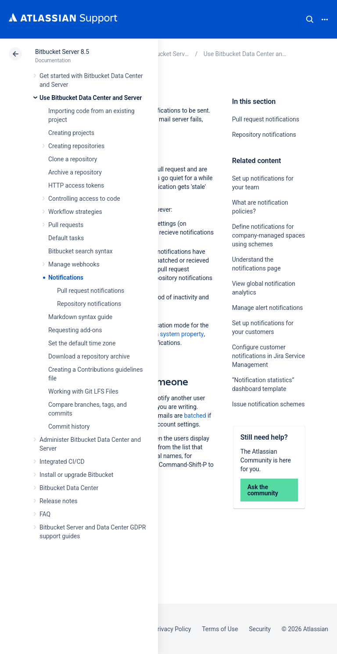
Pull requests (65, 224)
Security (260, 629)
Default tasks (66, 238)
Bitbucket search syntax (80, 251)
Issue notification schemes (268, 404)
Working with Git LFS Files (83, 391)
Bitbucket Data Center (68, 487)
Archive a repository (75, 172)
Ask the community (262, 490)
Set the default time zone (81, 343)
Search (310, 19)
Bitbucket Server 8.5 (62, 51)
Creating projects (71, 132)
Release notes (58, 501)
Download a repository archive (89, 356)
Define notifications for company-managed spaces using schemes (268, 235)
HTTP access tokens (76, 185)
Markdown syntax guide (80, 316)
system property (182, 334)
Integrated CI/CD (62, 461)
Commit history (69, 426)
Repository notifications (89, 303)
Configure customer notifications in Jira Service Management (268, 356)
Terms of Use (220, 629)
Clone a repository (72, 159)
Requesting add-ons (75, 330)
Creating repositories (76, 145)
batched (195, 415)
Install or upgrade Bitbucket (76, 474)
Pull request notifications (90, 290)
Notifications (65, 277)
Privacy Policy (172, 629)
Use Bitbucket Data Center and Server (90, 97)
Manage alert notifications (267, 307)
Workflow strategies (75, 211)
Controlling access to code (84, 198)
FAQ (44, 514)
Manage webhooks (74, 264)
